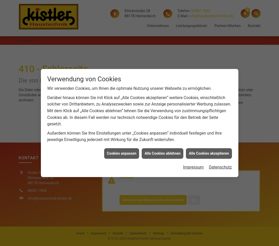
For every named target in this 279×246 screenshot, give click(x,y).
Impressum (193, 166)
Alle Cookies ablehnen (163, 152)
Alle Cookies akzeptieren (209, 152)
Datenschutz (220, 166)
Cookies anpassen (122, 152)
